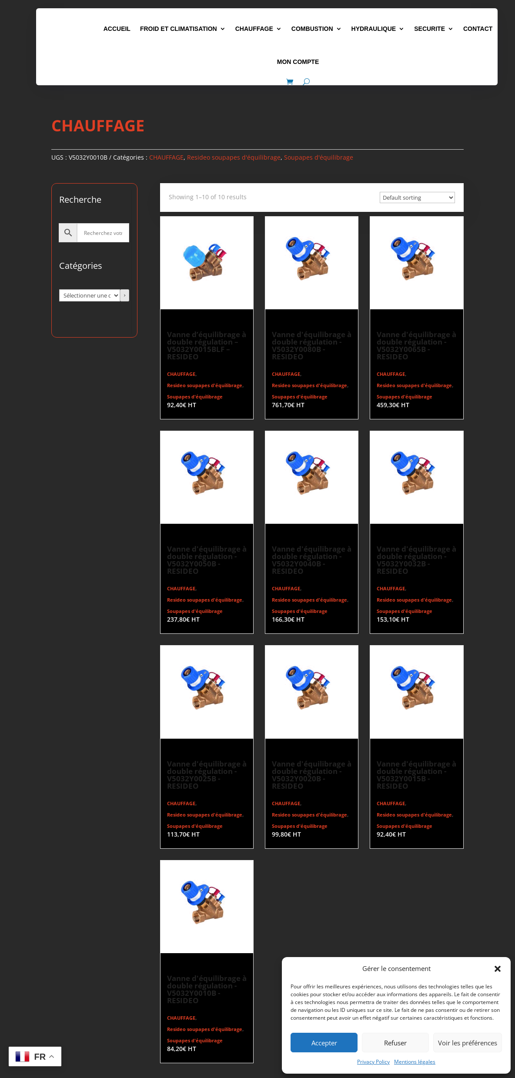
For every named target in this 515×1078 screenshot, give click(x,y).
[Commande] (417, 197)
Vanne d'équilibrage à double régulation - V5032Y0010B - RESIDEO (207, 989)
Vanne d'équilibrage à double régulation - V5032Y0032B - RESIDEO (416, 560)
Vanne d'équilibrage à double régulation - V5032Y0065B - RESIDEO (416, 345)
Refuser (395, 1042)
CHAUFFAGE (254, 28)
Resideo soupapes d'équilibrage (234, 157)
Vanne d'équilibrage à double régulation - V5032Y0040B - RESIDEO (311, 560)
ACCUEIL (117, 28)
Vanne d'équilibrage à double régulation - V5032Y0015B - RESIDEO (416, 775)
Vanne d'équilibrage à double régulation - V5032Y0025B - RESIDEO (207, 775)
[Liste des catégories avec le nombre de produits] (89, 295)
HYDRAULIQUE (373, 28)
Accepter (324, 1042)
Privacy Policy (373, 1061)
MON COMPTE (298, 61)
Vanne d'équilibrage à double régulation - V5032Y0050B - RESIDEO (207, 560)
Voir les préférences (467, 1042)
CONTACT (477, 28)
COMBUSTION (312, 28)
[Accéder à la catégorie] (125, 295)
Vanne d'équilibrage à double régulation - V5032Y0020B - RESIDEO (311, 775)
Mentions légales (414, 1061)
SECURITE (429, 28)
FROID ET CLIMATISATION (178, 28)
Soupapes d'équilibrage (318, 157)
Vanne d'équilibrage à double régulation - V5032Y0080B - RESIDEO (311, 345)
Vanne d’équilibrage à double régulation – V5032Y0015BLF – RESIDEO (206, 345)
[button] (497, 968)
